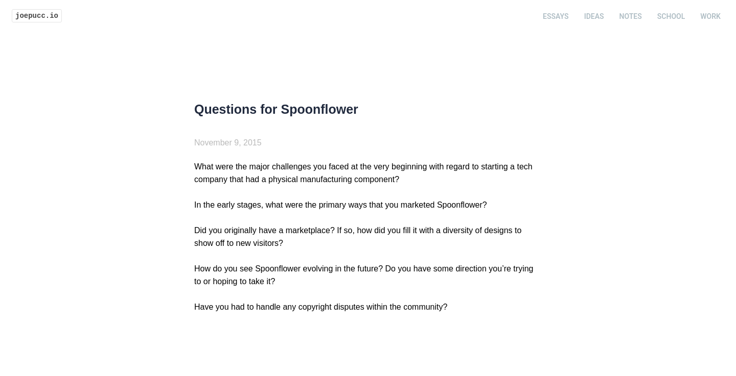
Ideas (594, 16)
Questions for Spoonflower (276, 109)
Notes (630, 16)
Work (710, 16)
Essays (556, 16)
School (671, 16)
